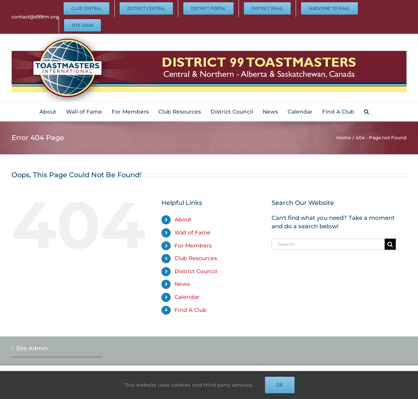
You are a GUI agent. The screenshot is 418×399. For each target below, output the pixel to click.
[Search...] (328, 244)
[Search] (390, 244)
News (182, 283)
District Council (195, 271)
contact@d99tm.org (35, 17)
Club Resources (195, 258)
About (182, 219)
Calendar (186, 296)
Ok (279, 384)
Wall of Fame (192, 232)
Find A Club (190, 310)
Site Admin (32, 348)
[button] (366, 111)
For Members (193, 245)
